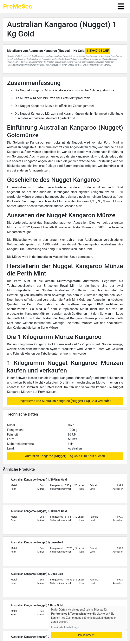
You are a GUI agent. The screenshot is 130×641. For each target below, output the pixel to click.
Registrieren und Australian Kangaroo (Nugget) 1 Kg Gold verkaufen (65, 401)
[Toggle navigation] (121, 6)
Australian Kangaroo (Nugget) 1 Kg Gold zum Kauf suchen (65, 456)
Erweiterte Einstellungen (65, 627)
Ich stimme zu (86, 635)
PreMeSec (17, 6)
